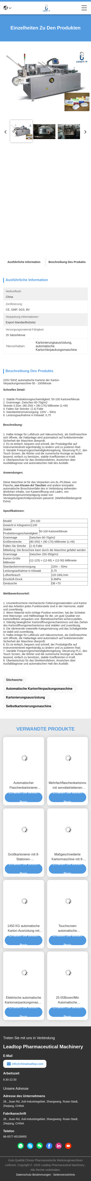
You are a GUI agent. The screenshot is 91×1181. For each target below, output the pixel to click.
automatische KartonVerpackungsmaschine (39, 688)
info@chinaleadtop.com (24, 1064)
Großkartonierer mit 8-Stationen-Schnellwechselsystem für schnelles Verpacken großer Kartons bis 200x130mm (23, 857)
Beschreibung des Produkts (67, 262)
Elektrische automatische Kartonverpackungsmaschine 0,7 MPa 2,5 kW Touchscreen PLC (23, 1000)
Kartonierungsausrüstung (25, 697)
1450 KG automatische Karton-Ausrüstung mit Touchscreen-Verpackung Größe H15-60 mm (23, 928)
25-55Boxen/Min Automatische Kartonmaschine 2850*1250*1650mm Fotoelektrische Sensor (67, 1000)
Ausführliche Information (23, 262)
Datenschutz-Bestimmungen (33, 1174)
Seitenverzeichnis (64, 1174)
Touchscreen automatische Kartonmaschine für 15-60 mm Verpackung (67, 928)
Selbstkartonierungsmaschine (28, 706)
